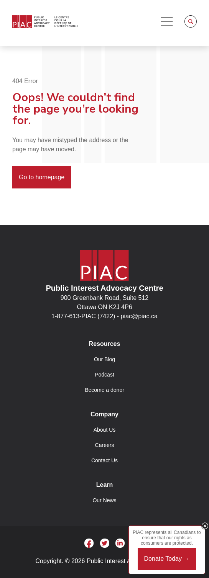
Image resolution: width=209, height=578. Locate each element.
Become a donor (104, 390)
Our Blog (104, 359)
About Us (105, 430)
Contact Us (104, 460)
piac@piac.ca (139, 316)
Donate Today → (167, 558)
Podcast (104, 375)
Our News (104, 500)
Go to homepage (41, 177)
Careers (104, 445)
